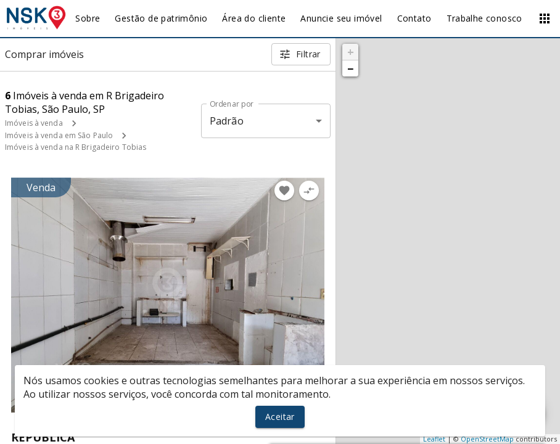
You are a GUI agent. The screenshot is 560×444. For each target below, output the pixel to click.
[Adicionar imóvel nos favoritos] (284, 190)
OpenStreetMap (487, 438)
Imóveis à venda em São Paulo (59, 135)
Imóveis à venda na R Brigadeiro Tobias (75, 147)
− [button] (350, 68)
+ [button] (350, 51)
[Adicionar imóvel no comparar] (309, 190)
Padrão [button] (227, 121)
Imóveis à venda (34, 123)
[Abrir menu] (544, 18)
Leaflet (434, 438)
